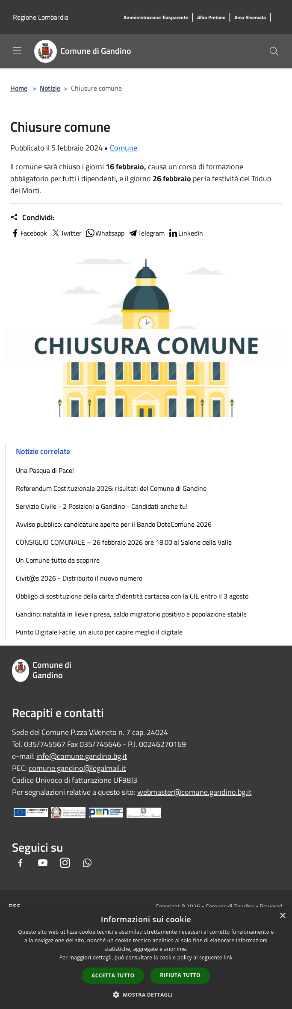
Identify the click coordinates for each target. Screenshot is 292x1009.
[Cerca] (274, 51)
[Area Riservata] (250, 18)
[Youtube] (42, 863)
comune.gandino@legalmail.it (77, 768)
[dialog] (146, 958)
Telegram (146, 233)
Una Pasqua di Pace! (45, 470)
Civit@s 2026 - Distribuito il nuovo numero (79, 578)
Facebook (28, 233)
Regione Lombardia (40, 17)
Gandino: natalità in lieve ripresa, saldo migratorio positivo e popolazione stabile (131, 614)
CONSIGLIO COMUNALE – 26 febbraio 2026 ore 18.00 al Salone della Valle (124, 542)
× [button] (282, 916)
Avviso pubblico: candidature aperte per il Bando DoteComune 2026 (114, 524)
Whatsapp (104, 233)
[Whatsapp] (87, 863)
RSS (15, 906)
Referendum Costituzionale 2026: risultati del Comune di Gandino (111, 488)
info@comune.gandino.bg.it (81, 756)
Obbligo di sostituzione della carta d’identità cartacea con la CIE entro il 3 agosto (132, 596)
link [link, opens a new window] (228, 957)
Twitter (66, 233)
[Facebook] (20, 863)
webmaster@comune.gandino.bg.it (194, 792)
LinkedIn (185, 233)
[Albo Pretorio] (211, 18)
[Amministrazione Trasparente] (156, 18)
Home (18, 88)
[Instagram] (65, 863)
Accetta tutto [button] (112, 975)
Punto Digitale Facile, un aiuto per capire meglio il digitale (99, 632)
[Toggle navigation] (17, 50)
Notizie (50, 88)
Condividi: (32, 218)
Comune (123, 147)
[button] (146, 994)
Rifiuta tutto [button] (180, 975)
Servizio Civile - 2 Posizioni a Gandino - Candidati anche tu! (102, 506)
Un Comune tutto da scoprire (58, 560)
